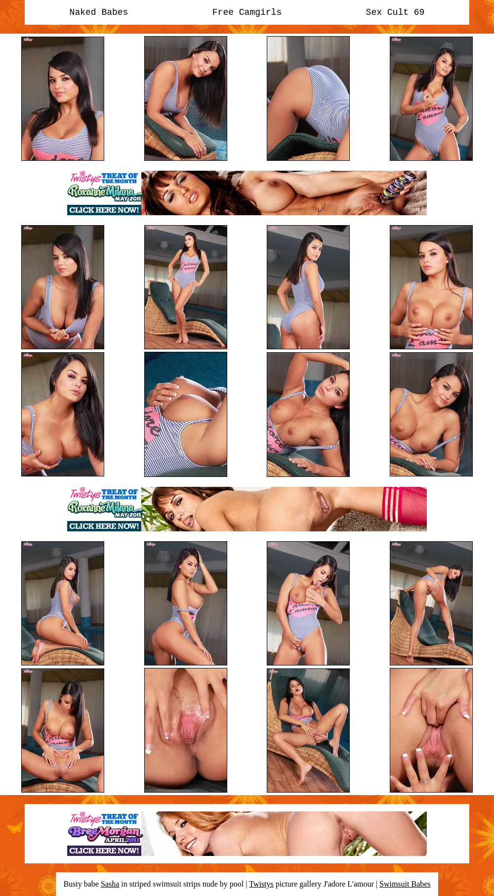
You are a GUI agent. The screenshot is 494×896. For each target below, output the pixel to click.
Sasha (110, 884)
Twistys (261, 884)
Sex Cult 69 (395, 12)
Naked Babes (99, 12)
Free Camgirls (247, 12)
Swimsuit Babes (405, 884)
